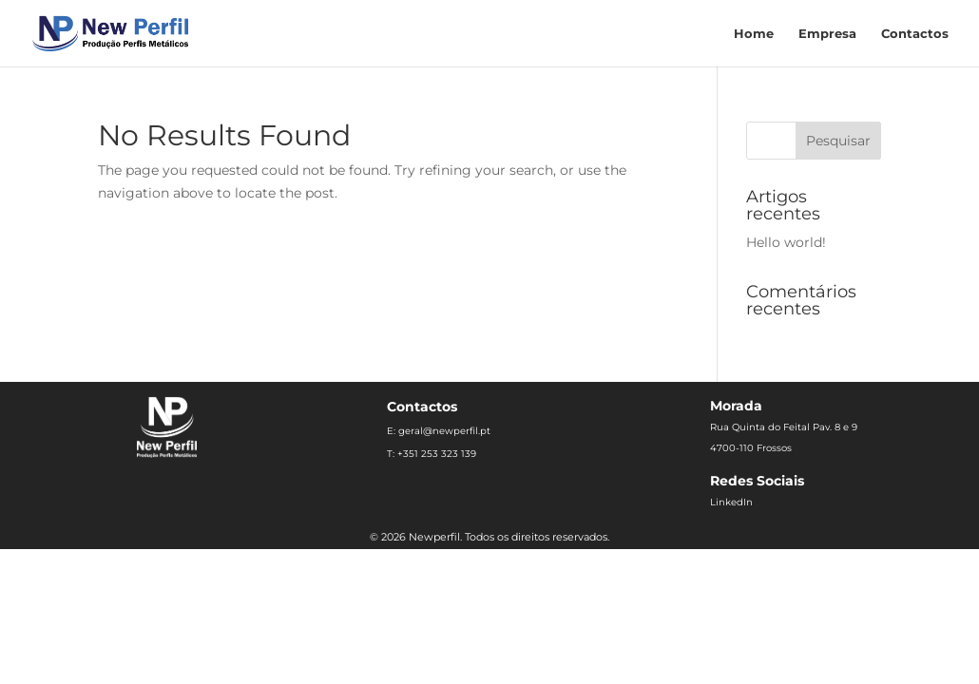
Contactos (915, 34)
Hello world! (786, 242)
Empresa (827, 34)
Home (754, 34)
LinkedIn (731, 502)
